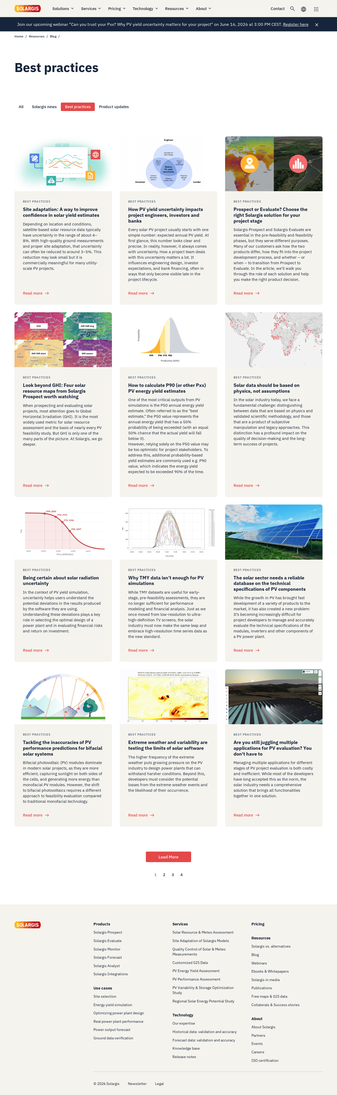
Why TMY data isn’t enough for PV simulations (166, 581)
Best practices (78, 106)
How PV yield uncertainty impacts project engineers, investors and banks (165, 215)
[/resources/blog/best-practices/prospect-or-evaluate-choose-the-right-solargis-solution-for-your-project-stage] (274, 163)
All (21, 106)
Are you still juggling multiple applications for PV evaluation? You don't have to (273, 748)
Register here (296, 24)
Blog (53, 36)
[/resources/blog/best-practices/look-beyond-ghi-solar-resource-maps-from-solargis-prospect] (63, 339)
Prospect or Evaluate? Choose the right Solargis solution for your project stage (271, 215)
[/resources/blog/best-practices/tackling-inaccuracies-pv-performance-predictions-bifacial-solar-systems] (63, 696)
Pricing (117, 8)
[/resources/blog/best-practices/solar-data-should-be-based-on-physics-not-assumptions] (274, 339)
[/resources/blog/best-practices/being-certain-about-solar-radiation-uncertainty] (63, 532)
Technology (146, 8)
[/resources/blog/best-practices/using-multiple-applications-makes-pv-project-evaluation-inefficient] (274, 696)
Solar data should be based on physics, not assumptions (267, 388)
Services (91, 8)
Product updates (114, 106)
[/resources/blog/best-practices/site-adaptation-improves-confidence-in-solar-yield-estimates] (63, 163)
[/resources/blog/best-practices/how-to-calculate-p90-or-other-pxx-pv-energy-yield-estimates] (168, 339)
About (204, 8)
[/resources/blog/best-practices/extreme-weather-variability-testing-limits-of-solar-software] (168, 696)
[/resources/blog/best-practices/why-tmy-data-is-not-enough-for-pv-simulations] (168, 532)
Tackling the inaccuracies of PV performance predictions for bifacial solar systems (62, 748)
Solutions (63, 8)
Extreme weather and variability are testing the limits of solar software (167, 745)
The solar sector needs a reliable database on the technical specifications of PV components (270, 583)
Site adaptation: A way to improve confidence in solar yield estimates (61, 212)
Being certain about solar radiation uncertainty (61, 581)
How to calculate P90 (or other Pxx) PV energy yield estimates (167, 388)
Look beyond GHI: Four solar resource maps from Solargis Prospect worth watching (54, 391)
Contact (278, 8)
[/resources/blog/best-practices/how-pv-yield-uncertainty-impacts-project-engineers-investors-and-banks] (168, 163)
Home (18, 36)
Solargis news (44, 106)
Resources (177, 8)
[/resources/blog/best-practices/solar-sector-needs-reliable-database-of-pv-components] (274, 532)
